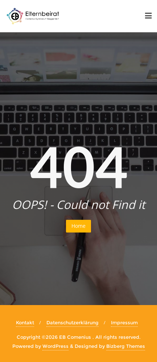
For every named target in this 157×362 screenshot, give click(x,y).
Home (78, 225)
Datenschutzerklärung (72, 322)
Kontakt (25, 322)
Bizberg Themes (125, 346)
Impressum (124, 322)
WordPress (55, 346)
